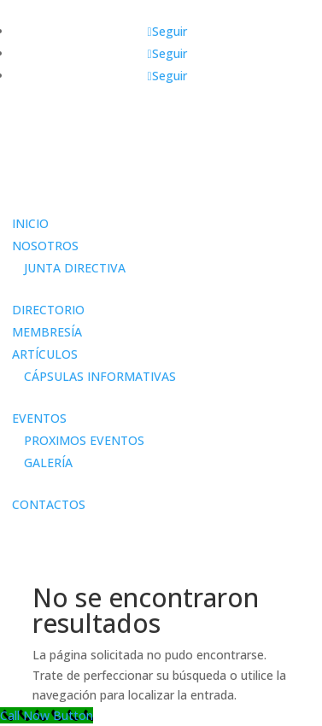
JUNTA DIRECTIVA (75, 268)
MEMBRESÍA (47, 332)
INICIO (30, 223)
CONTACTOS (48, 504)
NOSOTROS (45, 245)
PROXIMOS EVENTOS (84, 440)
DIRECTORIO (48, 310)
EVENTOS (39, 418)
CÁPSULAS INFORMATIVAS (100, 376)
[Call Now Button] (46, 715)
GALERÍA (48, 462)
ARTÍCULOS (45, 354)
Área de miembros (66, 196)
